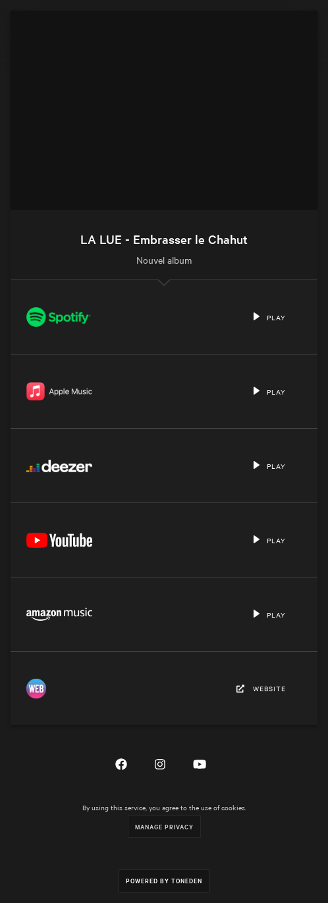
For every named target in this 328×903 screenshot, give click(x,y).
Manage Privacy (164, 826)
